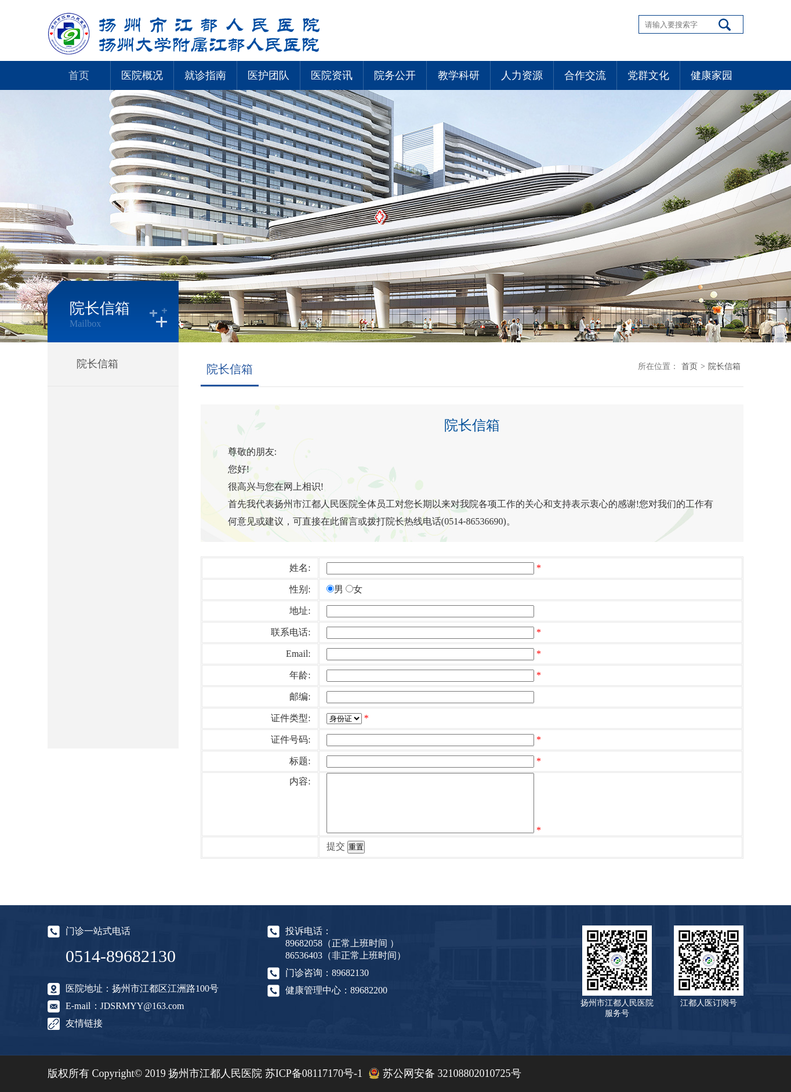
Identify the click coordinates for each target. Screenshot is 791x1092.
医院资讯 (332, 75)
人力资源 (522, 75)
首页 (78, 75)
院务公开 (395, 75)
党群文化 (648, 75)
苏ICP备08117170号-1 (313, 1073)
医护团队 (268, 75)
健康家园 (711, 75)
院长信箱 (97, 364)
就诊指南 (205, 75)
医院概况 (142, 75)
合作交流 (585, 75)
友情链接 (84, 1023)
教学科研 (459, 75)
